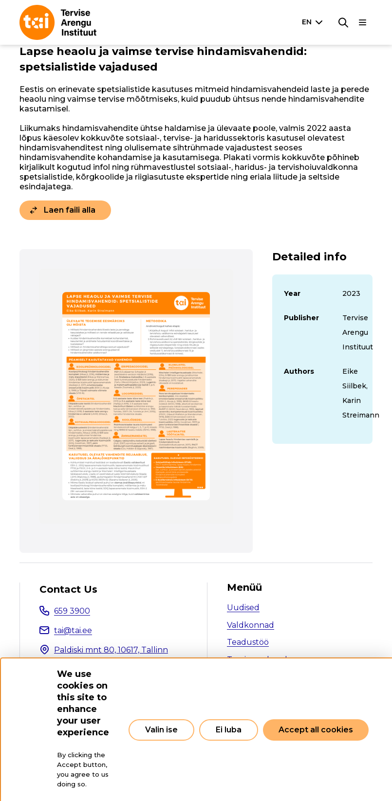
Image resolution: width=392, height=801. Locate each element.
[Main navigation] (363, 22)
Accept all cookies (316, 729)
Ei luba (229, 729)
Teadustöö (248, 642)
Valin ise (161, 729)
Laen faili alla (69, 210)
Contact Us (68, 589)
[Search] (343, 22)
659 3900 (72, 611)
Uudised (243, 607)
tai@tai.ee (73, 630)
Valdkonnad (250, 625)
